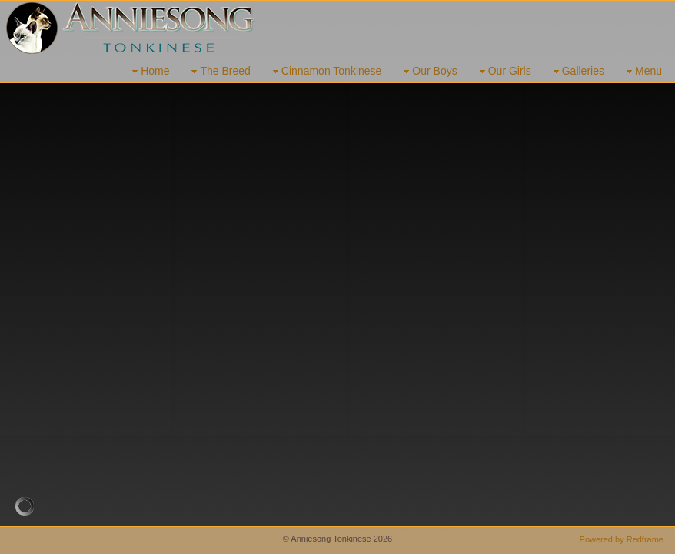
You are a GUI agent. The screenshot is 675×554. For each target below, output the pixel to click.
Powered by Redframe (621, 539)
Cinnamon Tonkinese (325, 71)
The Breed (219, 71)
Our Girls (503, 71)
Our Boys (428, 71)
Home (148, 71)
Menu (642, 71)
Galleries (577, 71)
